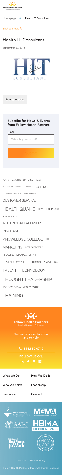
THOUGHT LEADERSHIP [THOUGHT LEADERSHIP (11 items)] (27, 279)
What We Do (11, 376)
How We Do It (40, 376)
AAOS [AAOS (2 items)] (6, 179)
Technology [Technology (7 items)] (32, 270)
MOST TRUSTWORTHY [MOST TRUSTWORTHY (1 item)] (34, 247)
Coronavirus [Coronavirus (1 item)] (30, 193)
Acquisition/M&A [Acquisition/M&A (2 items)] (22, 179)
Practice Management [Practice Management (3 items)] (19, 254)
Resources (10, 394)
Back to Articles (14, 99)
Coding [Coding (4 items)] (41, 187)
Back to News (12, 28)
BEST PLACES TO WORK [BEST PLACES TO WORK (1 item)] (12, 187)
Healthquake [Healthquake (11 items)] (19, 209)
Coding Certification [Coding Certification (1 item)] (12, 193)
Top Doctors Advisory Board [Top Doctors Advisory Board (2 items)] (21, 287)
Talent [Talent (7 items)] (10, 270)
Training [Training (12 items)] (13, 295)
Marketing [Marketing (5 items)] (12, 247)
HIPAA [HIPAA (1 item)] (41, 209)
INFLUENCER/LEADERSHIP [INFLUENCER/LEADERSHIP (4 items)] (22, 223)
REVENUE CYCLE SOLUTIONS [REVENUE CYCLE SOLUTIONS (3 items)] (22, 262)
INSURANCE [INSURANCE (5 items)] (12, 231)
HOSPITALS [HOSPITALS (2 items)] (52, 208)
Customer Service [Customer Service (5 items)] (19, 200)
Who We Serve (12, 385)
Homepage (9, 18)
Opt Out (21, 460)
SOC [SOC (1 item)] (56, 262)
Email (11, 132)
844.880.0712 (33, 349)
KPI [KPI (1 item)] (47, 239)
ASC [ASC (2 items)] (38, 179)
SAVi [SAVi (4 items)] (47, 262)
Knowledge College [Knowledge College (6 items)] (23, 239)
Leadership (38, 385)
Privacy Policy (37, 460)
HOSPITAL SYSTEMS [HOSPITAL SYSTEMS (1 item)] (10, 216)
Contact (36, 394)
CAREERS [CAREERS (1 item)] (29, 187)
